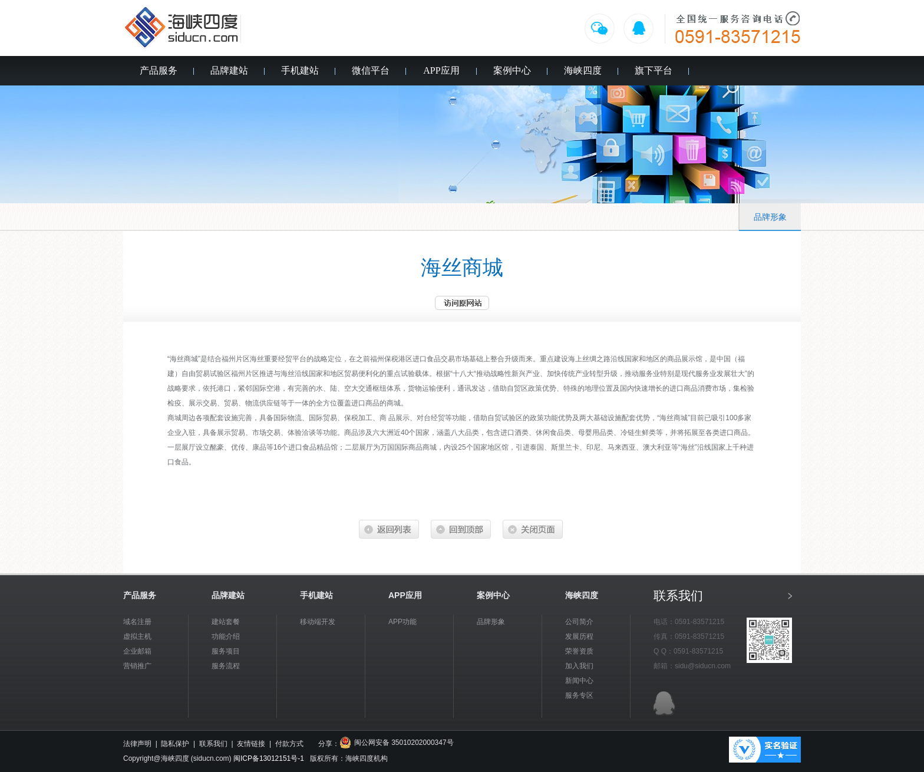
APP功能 (402, 622)
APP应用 (441, 70)
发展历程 (579, 636)
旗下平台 (653, 70)
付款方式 (289, 744)
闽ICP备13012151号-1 (268, 758)
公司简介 (579, 622)
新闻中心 (579, 681)
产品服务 (158, 70)
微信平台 (371, 70)
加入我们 (579, 666)
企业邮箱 (137, 651)
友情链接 (251, 744)
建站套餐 (226, 622)
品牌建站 (229, 70)
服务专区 (579, 695)
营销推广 (137, 666)
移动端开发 (317, 622)
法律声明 (137, 744)
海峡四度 (583, 70)
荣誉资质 (579, 651)
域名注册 (137, 622)
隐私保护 (175, 744)
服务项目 (226, 651)
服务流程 (226, 666)
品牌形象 (770, 217)
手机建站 (300, 70)
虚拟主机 (137, 636)
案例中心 (512, 70)
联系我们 (213, 744)
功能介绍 (226, 636)
